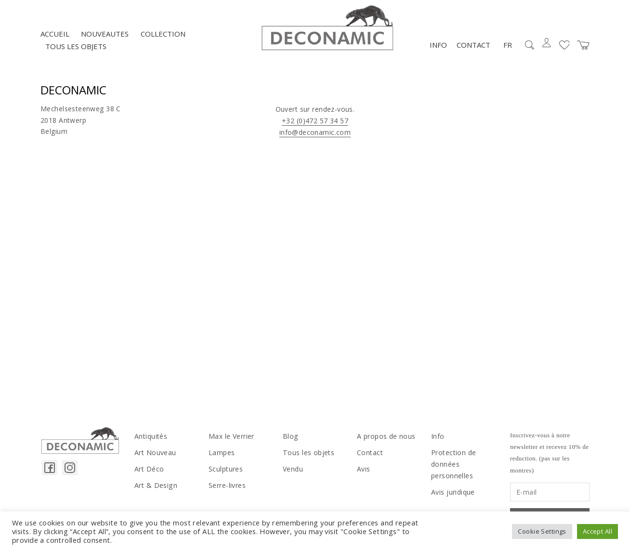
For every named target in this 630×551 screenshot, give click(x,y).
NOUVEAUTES (105, 34)
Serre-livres (227, 485)
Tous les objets (75, 47)
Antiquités (150, 436)
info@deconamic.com (315, 132)
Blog (290, 436)
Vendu (293, 469)
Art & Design (155, 485)
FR (507, 45)
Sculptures (226, 469)
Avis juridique (453, 492)
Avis (363, 469)
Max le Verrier (231, 436)
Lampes (222, 453)
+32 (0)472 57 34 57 (315, 121)
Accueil (54, 34)
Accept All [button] (597, 531)
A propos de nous (386, 436)
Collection (163, 34)
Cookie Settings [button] (542, 531)
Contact (473, 45)
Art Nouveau (155, 453)
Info (438, 45)
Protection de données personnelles (453, 464)
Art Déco (149, 469)
